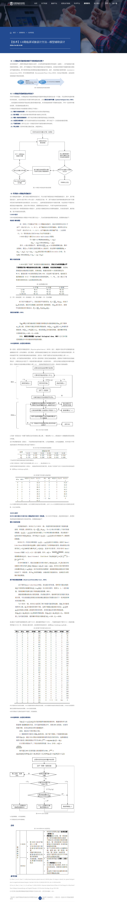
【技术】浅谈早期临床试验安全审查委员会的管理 (24, 898)
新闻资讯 (87, 3)
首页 (35, 3)
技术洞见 (31, 32)
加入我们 (97, 3)
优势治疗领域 (65, 3)
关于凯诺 (44, 3)
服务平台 (54, 3)
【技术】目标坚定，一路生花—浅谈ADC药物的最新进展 (58, 898)
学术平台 (77, 3)
